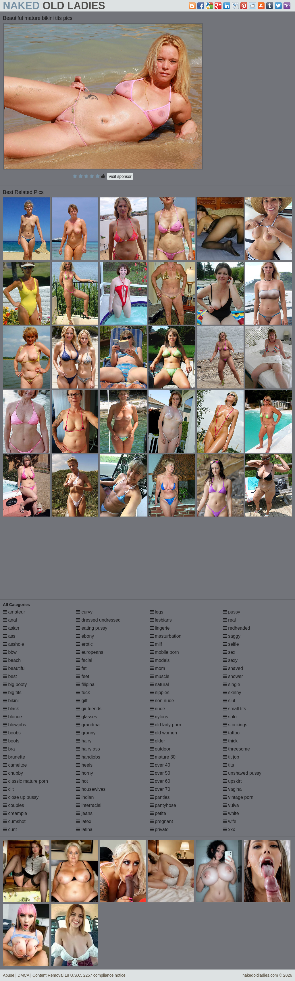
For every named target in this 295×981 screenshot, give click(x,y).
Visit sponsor (120, 176)
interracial (88, 805)
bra (9, 748)
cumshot (14, 821)
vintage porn (238, 797)
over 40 (160, 765)
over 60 (160, 781)
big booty (15, 684)
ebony (85, 636)
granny (85, 732)
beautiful (14, 668)
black (11, 708)
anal (10, 620)
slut (229, 700)
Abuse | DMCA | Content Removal (33, 975)
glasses (86, 716)
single (231, 684)
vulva (231, 805)
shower (233, 676)
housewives (90, 789)
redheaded (236, 628)
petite (158, 813)
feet (82, 676)
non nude (162, 700)
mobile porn (164, 652)
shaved (233, 668)
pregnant (161, 821)
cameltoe (15, 765)
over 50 (160, 773)
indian (85, 797)
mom (157, 668)
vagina (232, 789)
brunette (14, 757)
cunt (10, 829)
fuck (83, 692)
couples (13, 805)
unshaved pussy (242, 773)
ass (9, 636)
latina (84, 829)
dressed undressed (98, 620)
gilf (81, 700)
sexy (230, 660)
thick (230, 740)
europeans (89, 652)
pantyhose (163, 805)
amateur (14, 611)
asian (11, 628)
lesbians (161, 620)
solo (230, 716)
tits (228, 765)
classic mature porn (25, 781)
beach (12, 660)
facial (84, 660)
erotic (84, 644)
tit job (231, 757)
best (10, 676)
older (157, 740)
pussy (231, 611)
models (160, 660)
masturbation (166, 636)
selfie (231, 644)
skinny (232, 692)
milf (156, 644)
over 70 (160, 789)
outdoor (160, 748)
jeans (84, 813)
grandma (88, 724)
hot (82, 781)
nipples (159, 692)
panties (160, 797)
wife (229, 821)
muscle (159, 676)
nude (157, 708)
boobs (12, 732)
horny (84, 773)
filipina (85, 684)
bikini (11, 700)
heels (84, 765)
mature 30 (163, 757)
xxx (229, 829)
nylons (159, 716)
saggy (231, 636)
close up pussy (20, 797)
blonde (12, 716)
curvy (84, 611)
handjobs (88, 757)
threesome (236, 748)
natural (159, 684)
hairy (83, 740)
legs (156, 611)
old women (163, 732)
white (231, 813)
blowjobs (14, 724)
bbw (10, 652)
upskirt (232, 781)
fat (81, 668)
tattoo (231, 732)
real (229, 620)
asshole (13, 644)
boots (11, 740)
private (159, 829)
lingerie (160, 628)
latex (83, 821)
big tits (12, 692)
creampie (15, 813)
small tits (234, 708)
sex (229, 652)
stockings (235, 724)
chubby (13, 773)
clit (8, 789)
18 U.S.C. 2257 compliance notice (95, 975)
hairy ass (88, 748)
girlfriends (88, 708)
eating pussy (91, 628)
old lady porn (165, 724)
